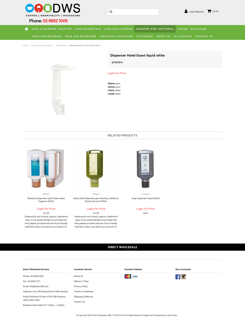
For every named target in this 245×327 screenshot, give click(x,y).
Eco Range (199, 28)
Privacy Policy (81, 286)
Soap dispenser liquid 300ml (146, 198)
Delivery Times (81, 281)
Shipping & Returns (83, 296)
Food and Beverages (80, 36)
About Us (78, 275)
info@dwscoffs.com (38, 286)
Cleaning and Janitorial (155, 28)
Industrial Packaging (116, 36)
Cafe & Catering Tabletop (52, 28)
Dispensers (61, 45)
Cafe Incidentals (88, 28)
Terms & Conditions (83, 291)
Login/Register (196, 11)
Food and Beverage (47, 36)
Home (26, 29)
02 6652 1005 (55, 20)
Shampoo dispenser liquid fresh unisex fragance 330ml (46, 200)
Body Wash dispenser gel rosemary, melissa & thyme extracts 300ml (96, 200)
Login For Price (117, 73)
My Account (183, 36)
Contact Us (204, 36)
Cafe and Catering (118, 28)
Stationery (144, 36)
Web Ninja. (172, 315)
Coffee (182, 28)
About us (164, 36)
